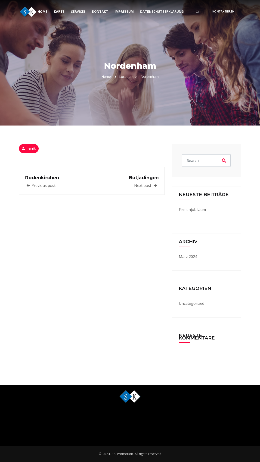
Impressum (124, 11)
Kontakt (100, 11)
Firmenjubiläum (192, 209)
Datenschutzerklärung (162, 11)
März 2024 (188, 256)
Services (78, 11)
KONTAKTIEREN (223, 11)
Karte (59, 11)
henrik (31, 148)
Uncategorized (191, 303)
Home (42, 11)
